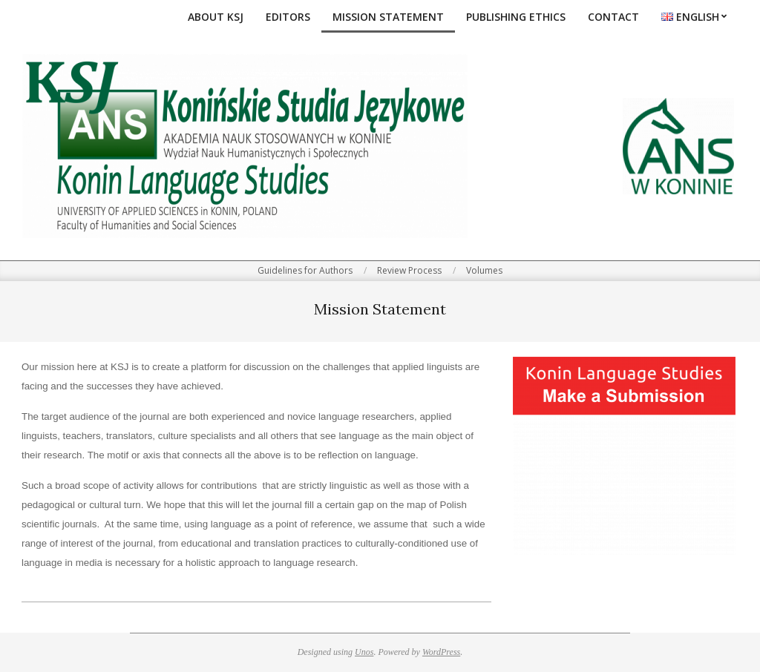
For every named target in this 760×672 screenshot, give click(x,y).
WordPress (441, 652)
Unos (364, 652)
